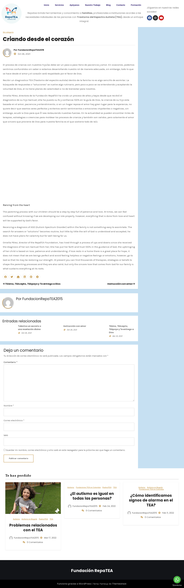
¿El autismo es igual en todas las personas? (92, 496)
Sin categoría (8, 32)
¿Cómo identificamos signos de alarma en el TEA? (151, 500)
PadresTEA (43, 519)
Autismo (16, 519)
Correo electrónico (14, 420)
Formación (136, 5)
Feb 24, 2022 (109, 506)
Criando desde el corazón (38, 39)
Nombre (9, 405)
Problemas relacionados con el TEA (33, 528)
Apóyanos (74, 5)
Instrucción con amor (121, 284)
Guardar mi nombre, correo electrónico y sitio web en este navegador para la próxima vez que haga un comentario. (65, 450)
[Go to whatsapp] (177, 579)
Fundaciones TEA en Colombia (88, 487)
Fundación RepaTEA (92, 570)
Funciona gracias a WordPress (74, 583)
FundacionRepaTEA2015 (31, 49)
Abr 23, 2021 (117, 336)
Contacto (120, 5)
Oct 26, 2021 (26, 333)
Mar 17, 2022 (50, 537)
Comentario (10, 362)
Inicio (46, 5)
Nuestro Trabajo (92, 5)
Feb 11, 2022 (168, 512)
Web (6, 435)
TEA (51, 519)
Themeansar (119, 583)
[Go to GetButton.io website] (177, 585)
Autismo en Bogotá (29, 519)
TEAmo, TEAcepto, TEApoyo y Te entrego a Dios (31, 284)
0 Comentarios (35, 542)
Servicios (59, 5)
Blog (108, 5)
